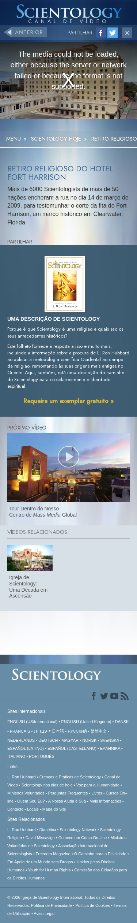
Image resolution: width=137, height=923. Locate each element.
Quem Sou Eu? (31, 801)
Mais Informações (105, 801)
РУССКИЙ (77, 731)
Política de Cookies (93, 905)
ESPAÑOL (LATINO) (25, 748)
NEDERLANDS (21, 740)
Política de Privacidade (51, 905)
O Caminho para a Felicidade (100, 854)
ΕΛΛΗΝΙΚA (110, 748)
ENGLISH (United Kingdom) (86, 721)
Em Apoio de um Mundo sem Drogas (40, 862)
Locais (33, 809)
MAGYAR (70, 740)
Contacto (15, 809)
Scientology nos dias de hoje (47, 785)
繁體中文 (99, 731)
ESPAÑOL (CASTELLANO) (71, 748)
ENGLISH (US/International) (32, 721)
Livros (96, 793)
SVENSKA (109, 740)
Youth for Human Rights (49, 870)
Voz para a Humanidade (97, 785)
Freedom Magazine (53, 854)
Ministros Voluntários (26, 793)
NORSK (89, 740)
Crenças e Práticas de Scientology (70, 777)
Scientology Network (78, 829)
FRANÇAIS (20, 731)
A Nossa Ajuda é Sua (67, 801)
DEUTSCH (48, 740)
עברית (40, 731)
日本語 (58, 731)
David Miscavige (40, 837)
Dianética (47, 829)
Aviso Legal (44, 913)
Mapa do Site (54, 809)
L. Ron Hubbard (21, 777)
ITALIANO (16, 756)
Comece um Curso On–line (82, 837)
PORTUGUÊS (41, 756)
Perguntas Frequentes (68, 793)
